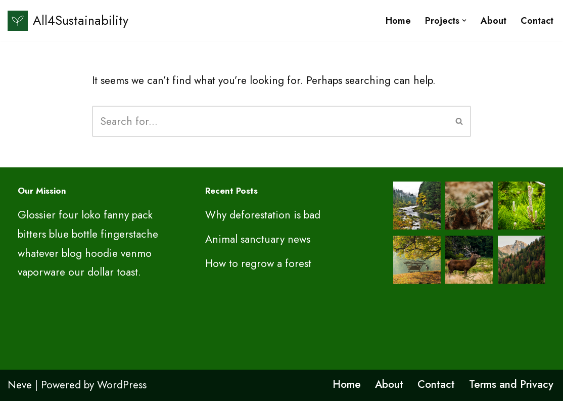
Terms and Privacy (511, 384)
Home (398, 20)
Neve (20, 384)
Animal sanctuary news (257, 239)
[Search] (270, 121)
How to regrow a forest (258, 263)
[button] (464, 20)
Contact (537, 20)
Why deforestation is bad (262, 214)
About (493, 20)
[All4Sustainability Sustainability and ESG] (68, 20)
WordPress (122, 384)
